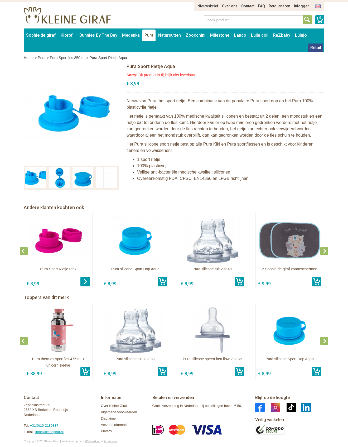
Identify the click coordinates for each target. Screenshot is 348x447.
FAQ (261, 6)
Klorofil (68, 35)
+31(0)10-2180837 (44, 425)
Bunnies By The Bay (98, 35)
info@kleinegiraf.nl (49, 432)
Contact (247, 6)
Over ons (230, 6)
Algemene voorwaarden (119, 412)
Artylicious (110, 441)
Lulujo (301, 35)
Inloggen (302, 6)
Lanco (240, 35)
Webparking (93, 441)
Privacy (106, 431)
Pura (148, 35)
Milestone (219, 35)
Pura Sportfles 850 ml (67, 58)
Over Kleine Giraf (114, 406)
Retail (315, 47)
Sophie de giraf (41, 35)
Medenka (131, 35)
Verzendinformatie (115, 425)
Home (28, 58)
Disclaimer (109, 418)
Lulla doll (259, 35)
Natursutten (169, 35)
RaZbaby (281, 35)
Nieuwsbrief (207, 6)
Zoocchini (195, 35)
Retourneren (279, 6)
